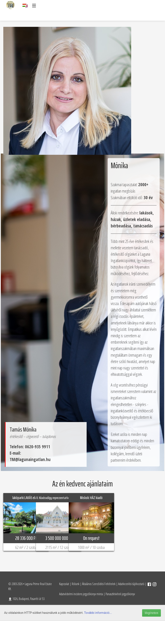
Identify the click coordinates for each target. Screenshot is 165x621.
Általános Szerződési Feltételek (99, 584)
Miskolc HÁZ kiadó (91, 498)
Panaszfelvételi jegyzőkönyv (120, 594)
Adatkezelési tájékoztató (131, 584)
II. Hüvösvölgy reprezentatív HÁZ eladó (59, 497)
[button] (34, 5)
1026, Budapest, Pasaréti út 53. (26, 598)
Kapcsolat (64, 584)
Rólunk (75, 584)
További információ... (98, 613)
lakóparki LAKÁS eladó (26, 498)
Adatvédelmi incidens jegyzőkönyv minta (81, 594)
